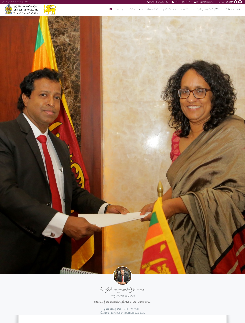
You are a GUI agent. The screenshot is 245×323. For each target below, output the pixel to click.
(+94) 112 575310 (181, 2)
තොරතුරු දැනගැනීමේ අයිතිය (206, 9)
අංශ (141, 9)
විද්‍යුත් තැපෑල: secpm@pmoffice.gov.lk (122, 312)
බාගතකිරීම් (153, 9)
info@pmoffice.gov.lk (204, 2)
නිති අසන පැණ (232, 9)
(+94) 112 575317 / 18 (157, 2)
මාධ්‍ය (132, 9)
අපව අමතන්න (169, 9)
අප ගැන (121, 9)
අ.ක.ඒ (184, 9)
